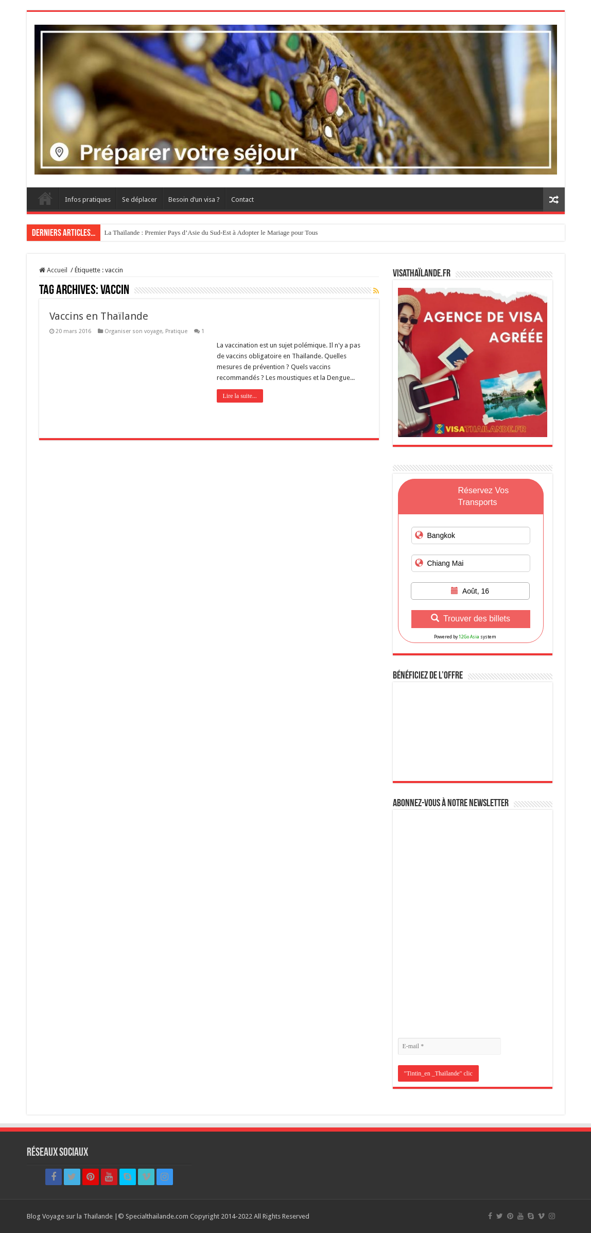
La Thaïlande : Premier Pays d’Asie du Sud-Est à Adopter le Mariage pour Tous (211, 232)
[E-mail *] (449, 1046)
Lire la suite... (240, 396)
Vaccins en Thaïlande (98, 316)
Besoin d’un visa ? (194, 199)
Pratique (176, 331)
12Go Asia (469, 636)
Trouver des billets (470, 618)
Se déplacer (139, 199)
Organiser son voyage (133, 331)
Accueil (45, 198)
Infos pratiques (88, 199)
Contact (242, 199)
